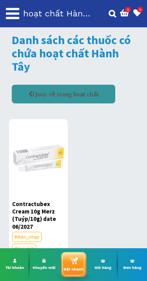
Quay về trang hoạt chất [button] (66, 94)
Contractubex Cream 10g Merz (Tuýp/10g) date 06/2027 (34, 215)
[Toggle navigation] (12, 13)
